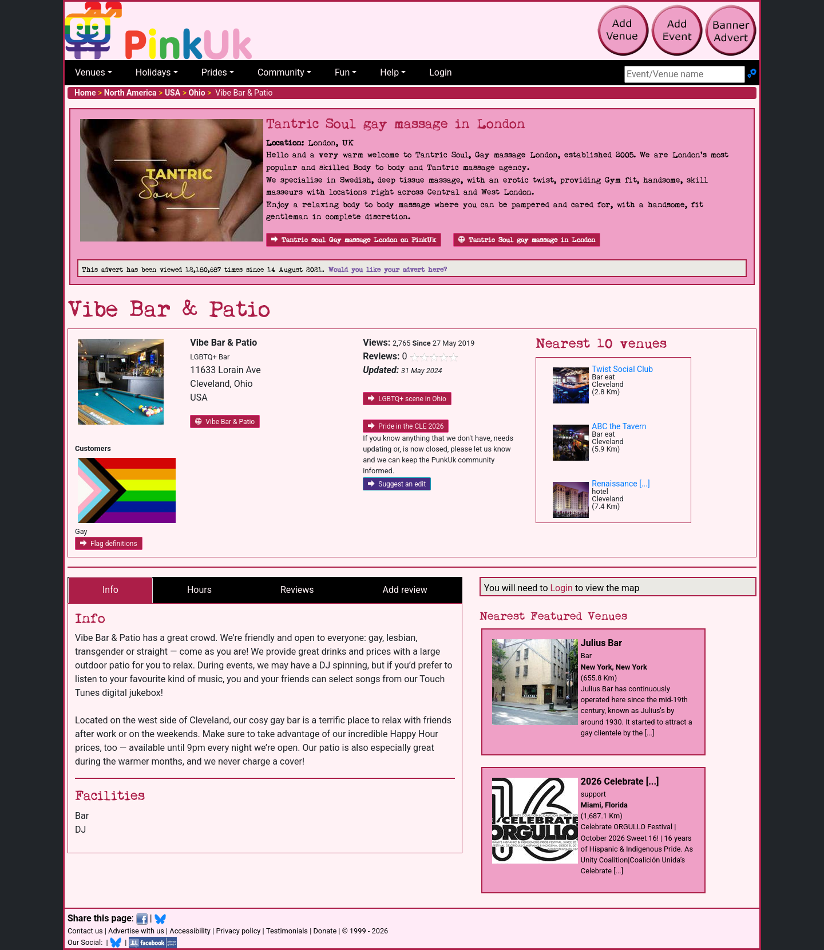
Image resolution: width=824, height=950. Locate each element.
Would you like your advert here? (387, 270)
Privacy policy (238, 931)
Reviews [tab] (297, 589)
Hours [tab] (199, 589)
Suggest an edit (397, 484)
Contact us (85, 931)
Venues (90, 72)
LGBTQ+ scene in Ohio (407, 399)
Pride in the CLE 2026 (405, 426)
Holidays (153, 72)
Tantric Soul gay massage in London (526, 240)
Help (389, 72)
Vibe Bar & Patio (225, 422)
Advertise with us (136, 931)
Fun (342, 72)
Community (281, 72)
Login (440, 72)
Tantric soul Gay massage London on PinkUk (353, 240)
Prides (214, 72)
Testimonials (287, 931)
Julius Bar (601, 643)
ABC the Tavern (619, 426)
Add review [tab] (405, 589)
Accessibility (190, 931)
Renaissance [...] (620, 483)
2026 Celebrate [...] (620, 781)
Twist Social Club (622, 369)
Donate (324, 931)
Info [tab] (110, 589)
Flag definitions (108, 544)
